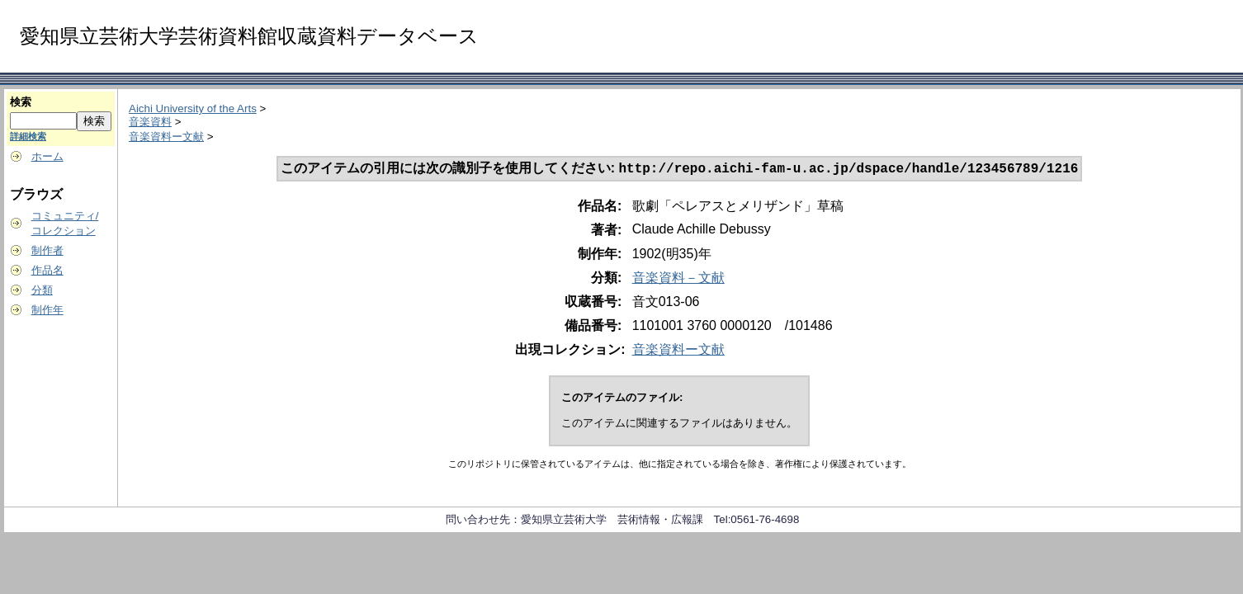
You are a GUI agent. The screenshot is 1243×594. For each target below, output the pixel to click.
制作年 (47, 310)
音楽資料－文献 (678, 279)
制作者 (47, 250)
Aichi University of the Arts (193, 108)
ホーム (47, 156)
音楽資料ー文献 (166, 136)
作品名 (47, 270)
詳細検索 (28, 136)
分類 (42, 290)
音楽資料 (150, 122)
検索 (20, 102)
